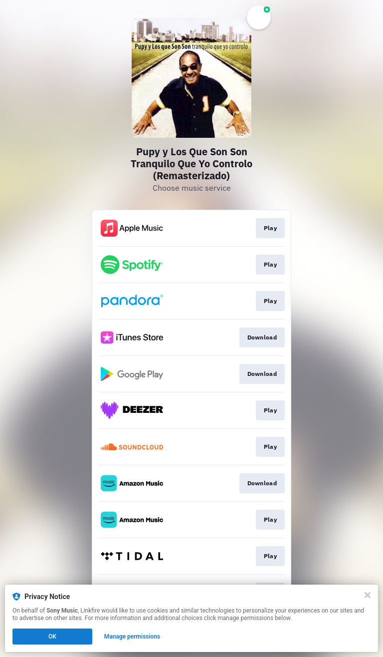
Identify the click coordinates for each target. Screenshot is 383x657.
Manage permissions (132, 636)
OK (52, 636)
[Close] (368, 595)
